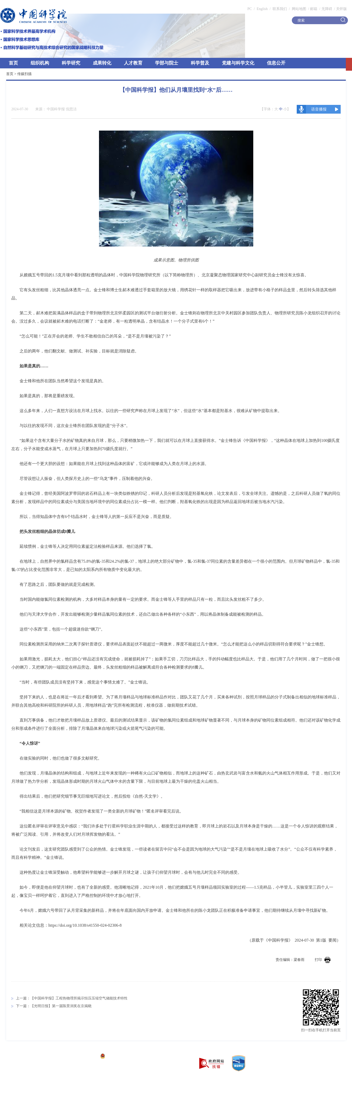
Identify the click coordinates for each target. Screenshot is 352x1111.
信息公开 (276, 63)
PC (249, 9)
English (262, 9)
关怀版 (341, 9)
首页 (13, 63)
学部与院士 (166, 63)
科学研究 (71, 63)
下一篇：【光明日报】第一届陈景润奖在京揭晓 (54, 1006)
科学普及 (200, 63)
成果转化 (102, 63)
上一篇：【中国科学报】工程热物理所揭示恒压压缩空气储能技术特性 (72, 998)
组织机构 (40, 63)
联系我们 (280, 9)
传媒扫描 (24, 74)
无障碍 (326, 9)
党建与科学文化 (238, 63)
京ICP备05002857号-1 (80, 1057)
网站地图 (298, 9)
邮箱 (313, 9)
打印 (322, 960)
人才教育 (133, 63)
